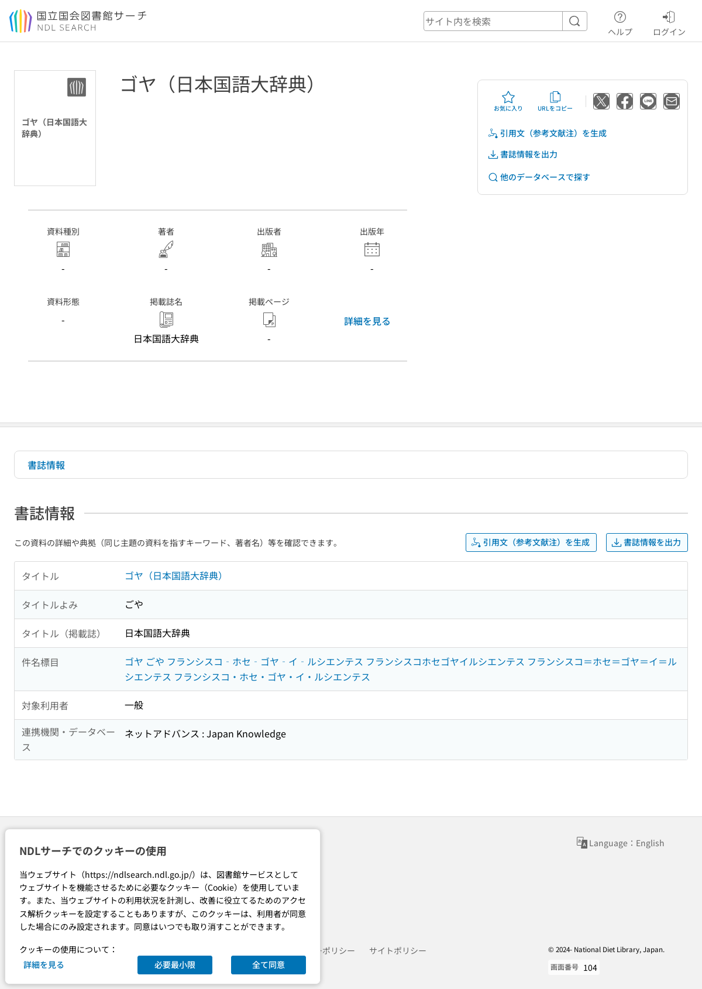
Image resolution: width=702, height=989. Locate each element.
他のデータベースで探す (538, 177)
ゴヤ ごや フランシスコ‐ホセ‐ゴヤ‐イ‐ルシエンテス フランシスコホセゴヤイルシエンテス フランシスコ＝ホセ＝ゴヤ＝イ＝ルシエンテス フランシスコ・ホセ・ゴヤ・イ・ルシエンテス (401, 669)
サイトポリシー (397, 950)
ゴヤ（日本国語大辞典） (176, 575)
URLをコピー (555, 101)
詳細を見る (367, 321)
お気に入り (508, 101)
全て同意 (268, 964)
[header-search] (505, 21)
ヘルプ (620, 21)
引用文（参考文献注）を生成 (547, 133)
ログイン (669, 21)
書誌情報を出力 (522, 154)
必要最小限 (174, 964)
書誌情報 (46, 465)
